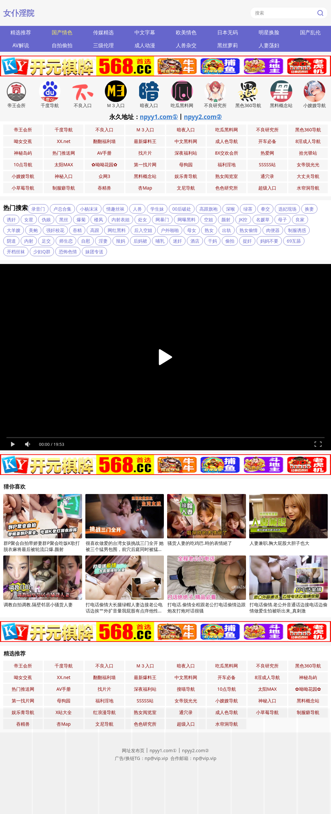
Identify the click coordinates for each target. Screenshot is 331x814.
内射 (28, 241)
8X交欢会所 (226, 153)
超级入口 (267, 188)
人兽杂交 (186, 45)
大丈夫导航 (308, 176)
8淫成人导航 (308, 141)
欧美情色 (186, 32)
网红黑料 (117, 230)
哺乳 (160, 241)
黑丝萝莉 (227, 45)
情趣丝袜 (115, 209)
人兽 (137, 209)
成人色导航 (226, 141)
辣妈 (120, 241)
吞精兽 (104, 188)
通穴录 (267, 176)
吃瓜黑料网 (226, 129)
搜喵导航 (186, 689)
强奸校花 (55, 230)
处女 (142, 219)
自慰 (85, 241)
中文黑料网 (186, 141)
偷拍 (229, 241)
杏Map (145, 188)
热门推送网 (63, 153)
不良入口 (104, 129)
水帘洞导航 (308, 188)
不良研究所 (267, 129)
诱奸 (11, 219)
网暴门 (162, 219)
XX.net (63, 141)
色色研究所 (226, 188)
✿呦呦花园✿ (104, 164)
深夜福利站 (186, 153)
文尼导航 (186, 188)
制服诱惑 (297, 230)
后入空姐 (143, 230)
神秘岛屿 (23, 153)
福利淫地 (227, 164)
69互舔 (294, 241)
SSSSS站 (267, 164)
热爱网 (267, 153)
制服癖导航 (63, 188)
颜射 (225, 219)
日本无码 (227, 32)
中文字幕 (144, 32)
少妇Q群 (41, 251)
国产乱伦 (310, 32)
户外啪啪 (170, 230)
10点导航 (23, 164)
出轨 (226, 230)
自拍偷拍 (62, 45)
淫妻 (103, 241)
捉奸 (247, 241)
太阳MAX (63, 164)
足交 (46, 241)
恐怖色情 (68, 251)
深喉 (230, 209)
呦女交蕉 (23, 141)
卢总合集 (62, 209)
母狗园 (186, 164)
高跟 (94, 230)
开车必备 (267, 141)
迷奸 (177, 241)
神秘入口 (64, 176)
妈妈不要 (269, 241)
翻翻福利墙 (104, 141)
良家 (299, 219)
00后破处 (181, 209)
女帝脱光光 (308, 164)
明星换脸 (269, 32)
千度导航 (64, 129)
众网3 (104, 176)
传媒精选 (103, 32)
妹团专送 (94, 251)
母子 (282, 219)
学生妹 (157, 209)
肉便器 (273, 230)
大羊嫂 (13, 230)
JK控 (243, 219)
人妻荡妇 (269, 45)
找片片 (145, 153)
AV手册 (104, 153)
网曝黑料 (186, 219)
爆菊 (81, 219)
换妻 (309, 209)
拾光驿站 (308, 153)
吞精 (77, 230)
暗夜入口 (186, 129)
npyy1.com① (159, 117)
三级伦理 (103, 45)
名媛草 (263, 219)
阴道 (11, 241)
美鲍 (33, 230)
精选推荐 (20, 32)
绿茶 (247, 209)
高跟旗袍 (208, 209)
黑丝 (63, 219)
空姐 (208, 219)
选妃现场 (287, 209)
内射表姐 (121, 219)
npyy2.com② (203, 117)
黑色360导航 (308, 129)
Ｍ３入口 (145, 129)
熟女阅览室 (226, 176)
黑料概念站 (145, 176)
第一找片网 (145, 164)
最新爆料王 (145, 141)
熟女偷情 (249, 230)
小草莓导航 (23, 188)
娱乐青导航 (186, 176)
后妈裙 (140, 241)
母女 (191, 230)
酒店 (194, 241)
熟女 (209, 230)
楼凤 (98, 219)
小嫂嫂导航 (23, 176)
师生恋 (66, 241)
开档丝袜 (16, 251)
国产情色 (62, 32)
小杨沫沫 (89, 209)
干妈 (212, 241)
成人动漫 (144, 45)
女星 (28, 219)
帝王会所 (23, 129)
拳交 (265, 209)
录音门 (38, 209)
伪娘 (46, 219)
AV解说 (20, 45)
